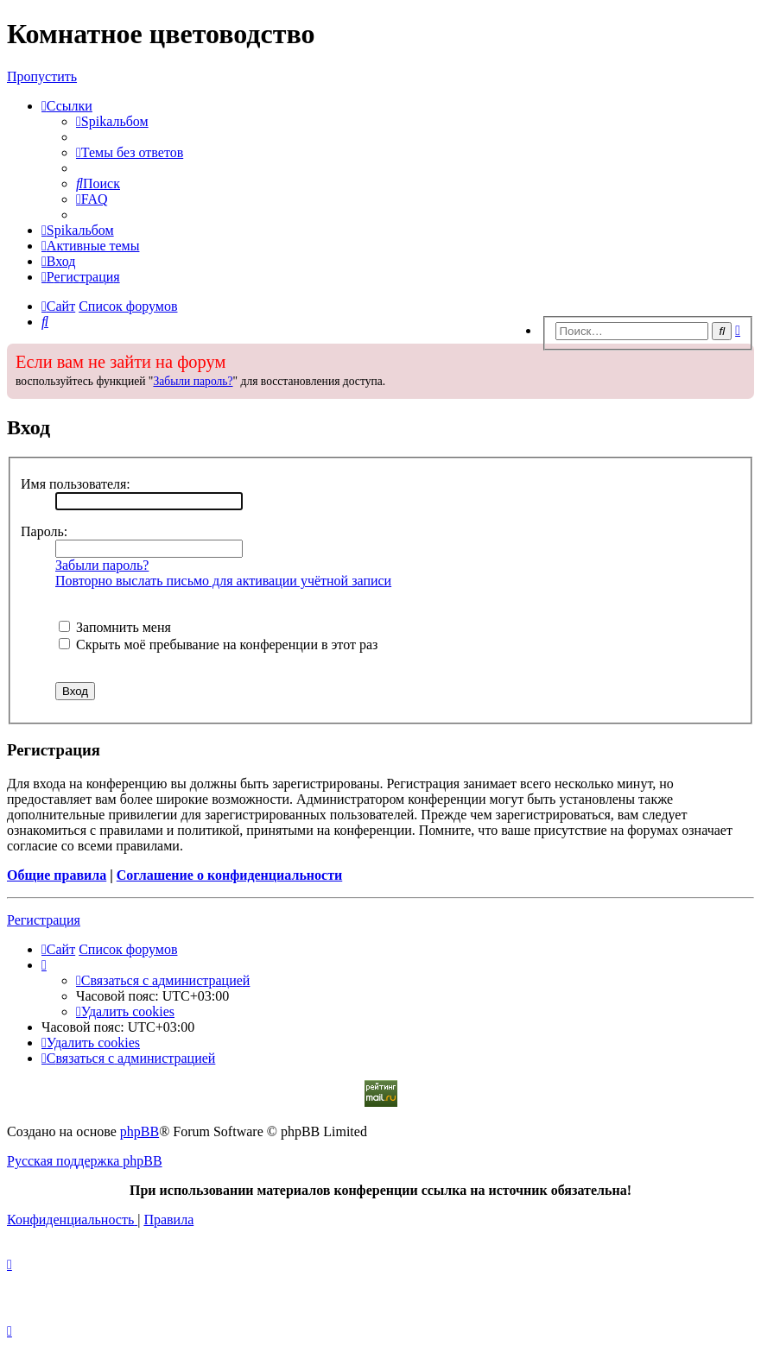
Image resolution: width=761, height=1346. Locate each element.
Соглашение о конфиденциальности (229, 875)
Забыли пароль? (192, 381)
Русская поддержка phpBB (84, 1160)
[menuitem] (112, 121)
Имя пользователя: (75, 484)
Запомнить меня (115, 627)
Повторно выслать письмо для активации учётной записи (223, 580)
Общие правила (56, 875)
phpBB (139, 1131)
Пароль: (44, 531)
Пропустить (42, 76)
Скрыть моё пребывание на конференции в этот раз (218, 644)
